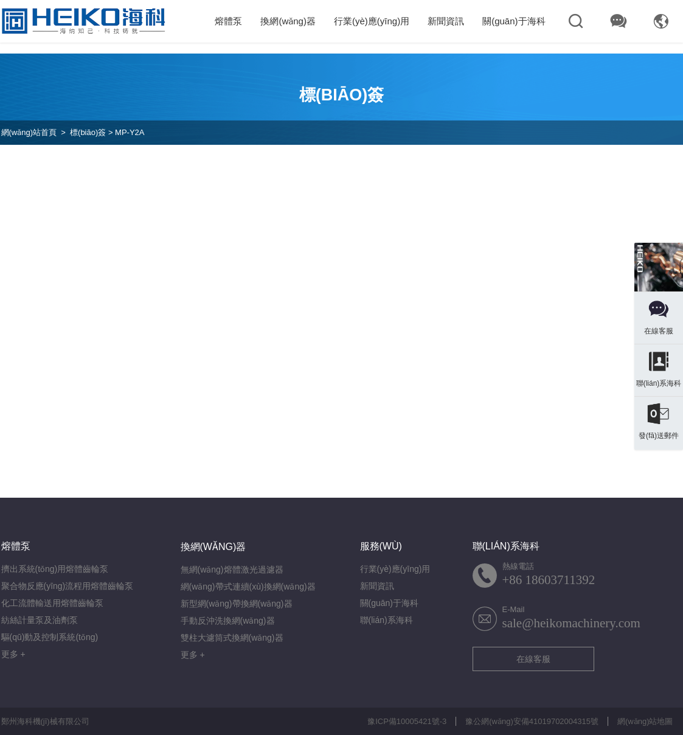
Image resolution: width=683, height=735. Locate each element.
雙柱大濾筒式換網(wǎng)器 (232, 638)
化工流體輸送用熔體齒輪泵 (52, 603)
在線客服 (533, 659)
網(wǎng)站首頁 (29, 132)
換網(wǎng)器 (288, 21)
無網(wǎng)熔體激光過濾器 (232, 569)
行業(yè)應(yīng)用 (371, 21)
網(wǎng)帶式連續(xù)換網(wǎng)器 (248, 586)
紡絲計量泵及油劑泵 (39, 620)
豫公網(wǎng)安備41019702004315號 (531, 721)
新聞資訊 (446, 21)
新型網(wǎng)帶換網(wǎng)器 (237, 603)
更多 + (13, 654)
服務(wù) (381, 546)
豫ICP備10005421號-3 (406, 721)
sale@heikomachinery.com (571, 623)
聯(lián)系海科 (386, 620)
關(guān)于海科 (513, 21)
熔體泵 (228, 21)
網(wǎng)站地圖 (645, 721)
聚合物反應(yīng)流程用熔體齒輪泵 (67, 586)
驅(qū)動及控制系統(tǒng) (50, 637)
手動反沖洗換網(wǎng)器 (228, 620)
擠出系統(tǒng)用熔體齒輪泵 (55, 569)
